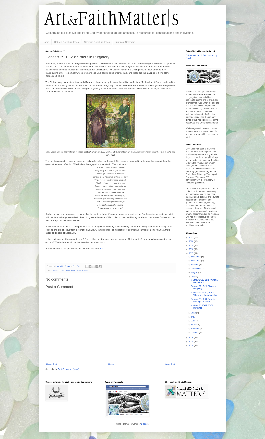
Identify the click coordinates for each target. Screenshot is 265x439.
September (196, 268)
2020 (191, 241)
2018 (191, 249)
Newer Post (51, 364)
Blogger (144, 424)
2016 (191, 337)
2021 (191, 237)
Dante (73, 270)
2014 (191, 345)
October (195, 265)
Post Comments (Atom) (68, 369)
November (196, 260)
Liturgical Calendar (125, 42)
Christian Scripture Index (97, 42)
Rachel (85, 270)
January (195, 332)
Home (46, 42)
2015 (191, 341)
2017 (191, 253)
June (193, 313)
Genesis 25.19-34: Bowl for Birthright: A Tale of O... (203, 300)
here (102, 248)
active (55, 270)
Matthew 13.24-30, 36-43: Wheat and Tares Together (204, 294)
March (194, 324)
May (193, 317)
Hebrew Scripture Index (66, 42)
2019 (191, 245)
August (194, 272)
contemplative (64, 270)
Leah (79, 270)
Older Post (170, 364)
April (193, 321)
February (195, 329)
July (193, 276)
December (196, 257)
